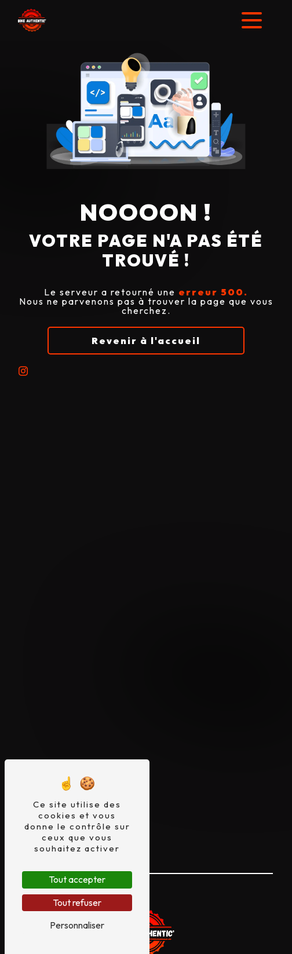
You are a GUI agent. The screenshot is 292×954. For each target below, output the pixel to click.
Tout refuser (77, 902)
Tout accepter (77, 879)
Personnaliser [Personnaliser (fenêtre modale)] (77, 925)
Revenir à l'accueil (146, 340)
